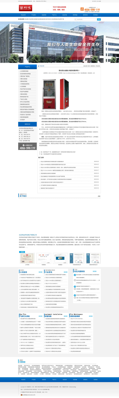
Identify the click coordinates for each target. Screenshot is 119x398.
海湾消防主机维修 (22, 367)
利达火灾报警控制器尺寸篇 (26, 304)
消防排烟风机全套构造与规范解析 (48, 173)
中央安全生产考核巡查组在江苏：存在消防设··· (31, 277)
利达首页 (23, 15)
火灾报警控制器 (24, 71)
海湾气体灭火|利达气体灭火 (48, 365)
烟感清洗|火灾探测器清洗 (35, 369)
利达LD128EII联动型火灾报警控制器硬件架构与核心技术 (53, 164)
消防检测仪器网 (59, 365)
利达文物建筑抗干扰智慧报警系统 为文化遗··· (56, 289)
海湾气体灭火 (76, 368)
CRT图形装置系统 (24, 84)
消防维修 (75, 15)
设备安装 (64, 15)
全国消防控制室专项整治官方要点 (28, 295)
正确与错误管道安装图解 (51, 304)
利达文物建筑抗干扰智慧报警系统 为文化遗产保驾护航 (53, 176)
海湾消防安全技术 (78, 374)
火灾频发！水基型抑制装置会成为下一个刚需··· (31, 321)
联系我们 (95, 15)
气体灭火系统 (23, 99)
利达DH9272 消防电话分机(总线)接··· (54, 351)
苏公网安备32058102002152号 (28, 395)
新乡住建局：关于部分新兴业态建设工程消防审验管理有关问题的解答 (56, 179)
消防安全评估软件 (67, 368)
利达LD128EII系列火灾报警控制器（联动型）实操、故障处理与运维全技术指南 (58, 167)
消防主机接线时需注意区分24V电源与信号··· (55, 336)
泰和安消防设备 (66, 371)
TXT (46, 392)
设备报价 (44, 15)
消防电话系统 (23, 81)
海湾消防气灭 (84, 368)
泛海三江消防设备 (38, 371)
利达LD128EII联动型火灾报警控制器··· (54, 277)
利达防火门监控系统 (25, 114)
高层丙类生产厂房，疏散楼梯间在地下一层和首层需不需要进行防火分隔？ (59, 152)
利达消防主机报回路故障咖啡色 (78, 333)
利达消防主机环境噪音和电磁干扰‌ (78, 330)
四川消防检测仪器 (57, 368)
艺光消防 (54, 374)
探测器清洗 (70, 367)
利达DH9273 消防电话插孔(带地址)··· (54, 348)
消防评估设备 (87, 365)
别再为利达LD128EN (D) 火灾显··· (78, 342)
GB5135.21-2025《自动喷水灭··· (27, 342)
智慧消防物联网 (24, 117)
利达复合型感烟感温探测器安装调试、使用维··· (56, 324)
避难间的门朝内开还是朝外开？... (83, 286)
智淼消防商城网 (88, 372)
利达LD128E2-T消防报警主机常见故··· (79, 345)
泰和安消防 (64, 372)
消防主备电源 (23, 78)
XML (43, 392)
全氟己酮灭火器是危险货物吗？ (27, 348)
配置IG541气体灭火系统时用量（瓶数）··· (30, 330)
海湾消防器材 (95, 369)
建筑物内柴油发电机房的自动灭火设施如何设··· (56, 327)
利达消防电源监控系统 (26, 107)
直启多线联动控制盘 (25, 73)
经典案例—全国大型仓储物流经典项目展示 (30, 292)
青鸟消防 (58, 372)
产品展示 (33, 15)
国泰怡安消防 (61, 374)
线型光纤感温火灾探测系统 (27, 109)
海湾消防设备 (25, 368)
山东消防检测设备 (68, 365)
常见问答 (98, 66)
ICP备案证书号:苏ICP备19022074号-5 (29, 392)
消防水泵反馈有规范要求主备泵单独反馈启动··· (81, 324)
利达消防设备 (55, 19)
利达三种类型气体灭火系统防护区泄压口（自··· (31, 333)
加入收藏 (99, 1)
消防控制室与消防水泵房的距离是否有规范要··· (81, 321)
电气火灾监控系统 (25, 101)
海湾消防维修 (92, 368)
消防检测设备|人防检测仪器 (34, 367)
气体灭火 (54, 15)
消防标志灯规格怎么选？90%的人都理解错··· (30, 286)
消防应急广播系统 (25, 76)
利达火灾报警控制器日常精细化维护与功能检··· (56, 274)
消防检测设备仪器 (45, 372)
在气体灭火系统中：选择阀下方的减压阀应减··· (31, 351)
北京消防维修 (25, 369)
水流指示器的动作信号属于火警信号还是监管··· (56, 292)
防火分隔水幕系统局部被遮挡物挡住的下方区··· (56, 333)
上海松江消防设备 (48, 371)
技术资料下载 (26, 140)
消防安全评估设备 (78, 365)
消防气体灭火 (80, 372)
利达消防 (27, 19)
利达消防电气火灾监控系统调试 (53, 339)
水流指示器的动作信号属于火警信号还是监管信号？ (52, 182)
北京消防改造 (95, 365)
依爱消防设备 (75, 371)
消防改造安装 (73, 369)
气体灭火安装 (66, 369)
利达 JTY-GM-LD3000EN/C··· (52, 283)
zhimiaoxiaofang (72, 386)
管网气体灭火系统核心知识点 (27, 345)
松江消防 (53, 372)
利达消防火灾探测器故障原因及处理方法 (55, 307)
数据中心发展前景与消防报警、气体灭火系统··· (31, 327)
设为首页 (94, 1)
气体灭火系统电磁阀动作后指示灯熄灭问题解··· (31, 324)
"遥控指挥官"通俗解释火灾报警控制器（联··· (30, 298)
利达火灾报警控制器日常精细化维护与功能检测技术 (52, 161)
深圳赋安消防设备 (57, 371)
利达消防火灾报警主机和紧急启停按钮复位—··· (31, 283)
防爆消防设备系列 (25, 104)
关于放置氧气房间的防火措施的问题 (49, 185)
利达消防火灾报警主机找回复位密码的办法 (80, 348)
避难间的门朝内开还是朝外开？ (48, 188)
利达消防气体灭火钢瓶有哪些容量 (28, 318)
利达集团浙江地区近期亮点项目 (27, 274)
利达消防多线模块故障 (76, 351)
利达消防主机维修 (33, 19)
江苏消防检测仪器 (62, 367)
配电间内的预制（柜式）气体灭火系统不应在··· (31, 336)
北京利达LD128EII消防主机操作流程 (29, 301)
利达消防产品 (26, 372)
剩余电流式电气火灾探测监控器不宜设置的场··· (56, 301)
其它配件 (22, 119)
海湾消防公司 (91, 367)
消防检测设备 (77, 367)
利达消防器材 (21, 371)
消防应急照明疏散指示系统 (27, 112)
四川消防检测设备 (46, 367)
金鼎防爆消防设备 (84, 371)
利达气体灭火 (48, 19)
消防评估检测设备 (35, 372)
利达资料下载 (61, 19)
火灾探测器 (23, 86)
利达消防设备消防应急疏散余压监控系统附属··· (56, 298)
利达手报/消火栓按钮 (25, 89)
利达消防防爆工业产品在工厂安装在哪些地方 (56, 345)
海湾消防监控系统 (57, 369)
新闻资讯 (85, 15)
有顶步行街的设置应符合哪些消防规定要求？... (86, 295)
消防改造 (38, 368)
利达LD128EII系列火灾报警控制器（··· (54, 280)
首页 (89, 66)
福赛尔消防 (29, 374)
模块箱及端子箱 (24, 96)
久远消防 (36, 374)
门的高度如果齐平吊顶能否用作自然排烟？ (52, 154)
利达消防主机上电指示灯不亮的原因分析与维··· (81, 327)
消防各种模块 (23, 94)
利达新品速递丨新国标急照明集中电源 (29, 307)
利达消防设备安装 (41, 19)
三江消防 (42, 374)
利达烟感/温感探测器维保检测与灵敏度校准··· (56, 318)
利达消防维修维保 (36, 365)
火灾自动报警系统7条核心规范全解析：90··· (30, 289)
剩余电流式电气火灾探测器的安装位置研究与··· (56, 330)
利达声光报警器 (24, 91)
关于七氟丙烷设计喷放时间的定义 (28, 339)
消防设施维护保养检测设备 (84, 369)
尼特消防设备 (93, 371)
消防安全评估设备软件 (47, 368)
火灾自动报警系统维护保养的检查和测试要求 (81, 336)
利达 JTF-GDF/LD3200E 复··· (77, 318)
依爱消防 (23, 374)
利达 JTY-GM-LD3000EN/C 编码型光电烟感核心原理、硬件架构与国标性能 (57, 170)
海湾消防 (84, 367)
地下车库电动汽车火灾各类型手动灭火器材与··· (31, 280)
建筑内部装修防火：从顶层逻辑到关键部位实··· (81, 339)
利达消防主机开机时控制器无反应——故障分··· (56, 342)
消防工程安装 (95, 374)
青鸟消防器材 (29, 371)
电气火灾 (32, 368)
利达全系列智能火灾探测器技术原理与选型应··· (56, 321)
